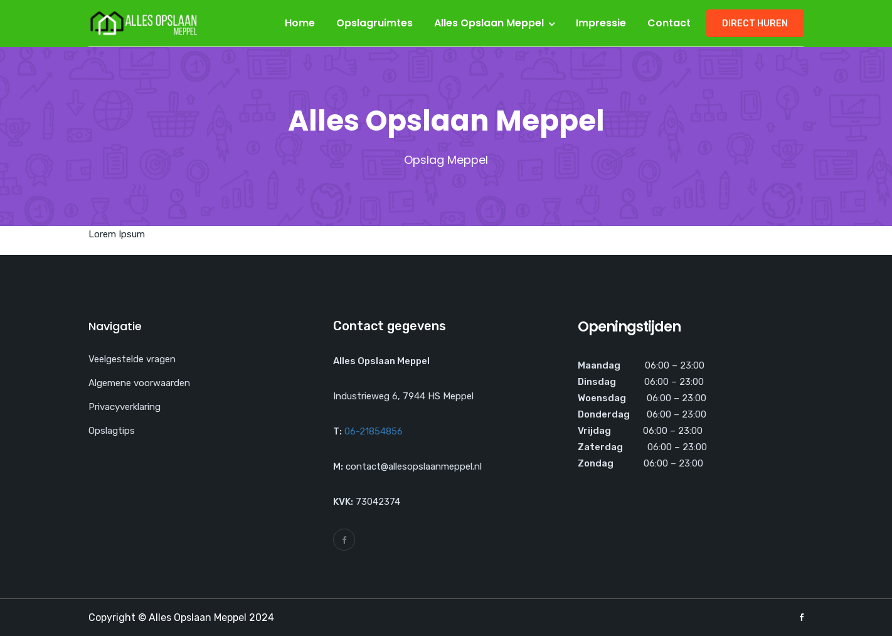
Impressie (601, 23)
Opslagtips (111, 430)
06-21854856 (373, 431)
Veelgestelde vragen (132, 359)
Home (300, 23)
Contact (669, 23)
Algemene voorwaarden (139, 383)
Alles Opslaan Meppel (489, 23)
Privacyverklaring (124, 406)
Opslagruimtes (374, 23)
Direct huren (755, 23)
